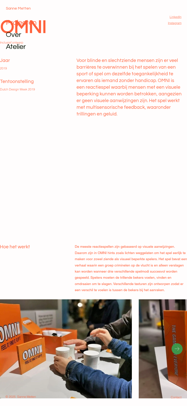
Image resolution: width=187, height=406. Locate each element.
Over (13, 34)
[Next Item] (177, 348)
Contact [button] (176, 397)
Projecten (21, 22)
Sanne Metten (18, 8)
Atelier (16, 46)
